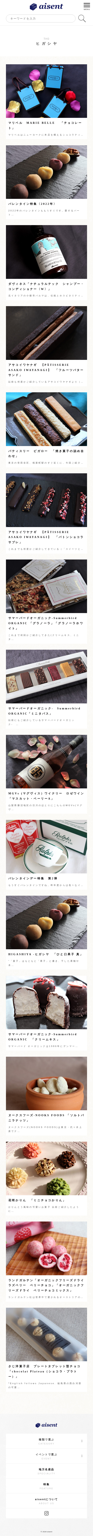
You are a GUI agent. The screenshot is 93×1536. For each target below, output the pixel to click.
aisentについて (46, 1501)
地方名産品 (46, 1471)
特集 (46, 1486)
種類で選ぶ (60, 1441)
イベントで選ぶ (59, 1456)
